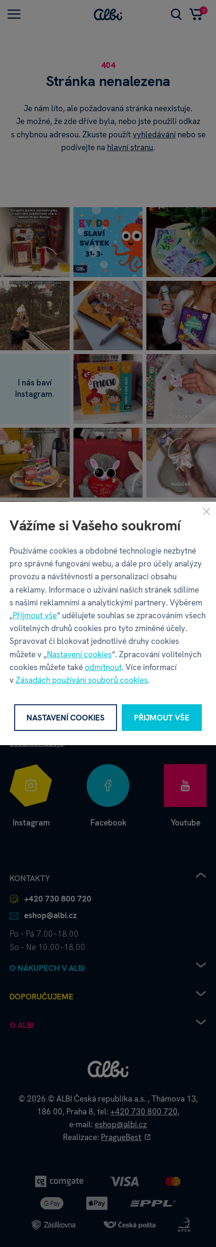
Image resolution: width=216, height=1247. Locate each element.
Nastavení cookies (79, 654)
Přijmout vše (35, 615)
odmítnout (103, 667)
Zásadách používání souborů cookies (82, 680)
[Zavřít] (206, 511)
